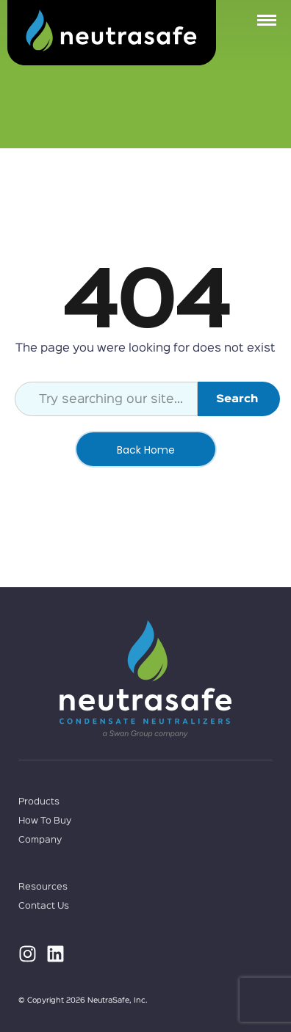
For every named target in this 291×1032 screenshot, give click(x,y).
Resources (43, 887)
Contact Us (43, 906)
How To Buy (44, 821)
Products (39, 802)
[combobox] (106, 399)
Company (40, 840)
